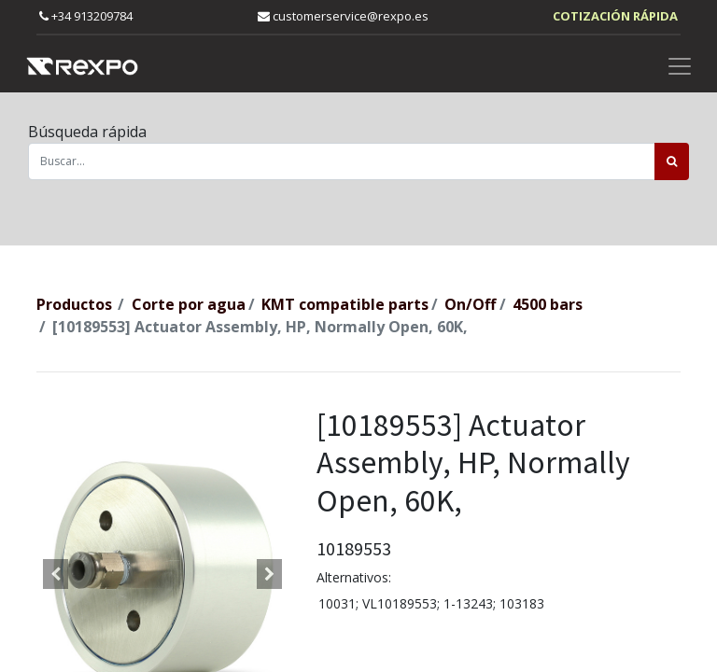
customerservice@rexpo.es (343, 15)
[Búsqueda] (671, 161)
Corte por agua (189, 304)
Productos (74, 304)
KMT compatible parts (345, 304)
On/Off (470, 304)
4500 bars (548, 304)
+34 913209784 (86, 15)
